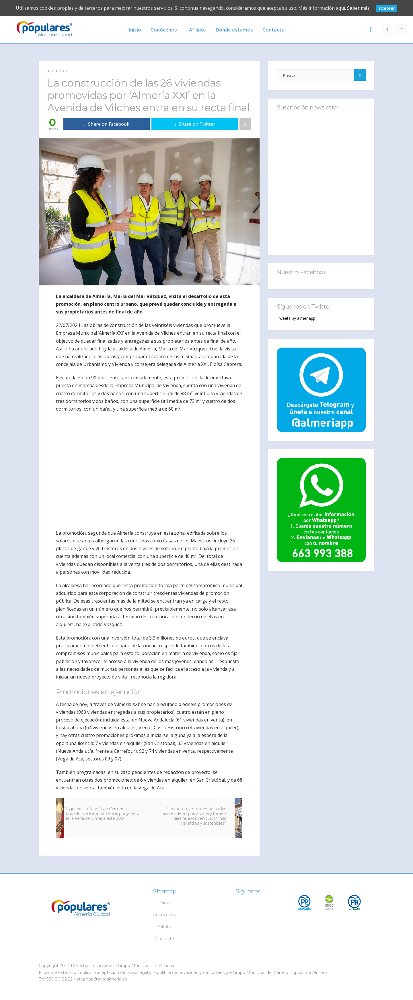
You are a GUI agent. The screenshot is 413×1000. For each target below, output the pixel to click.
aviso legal (137, 972)
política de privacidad (177, 972)
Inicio (134, 29)
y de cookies (212, 972)
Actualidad (57, 70)
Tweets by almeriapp (296, 318)
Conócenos (164, 29)
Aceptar (387, 8)
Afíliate (197, 29)
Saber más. (359, 8)
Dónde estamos (234, 29)
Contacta (273, 29)
